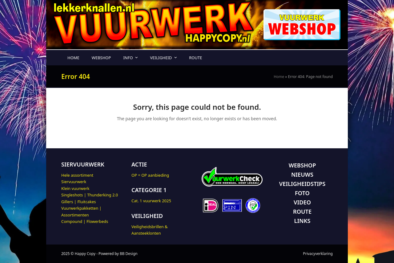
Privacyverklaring (318, 253)
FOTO (302, 193)
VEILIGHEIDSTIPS (302, 183)
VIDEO (302, 202)
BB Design (129, 253)
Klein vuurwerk (75, 188)
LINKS (302, 220)
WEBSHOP (302, 165)
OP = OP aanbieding (150, 175)
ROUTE (302, 211)
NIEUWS (302, 174)
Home (279, 76)
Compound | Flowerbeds (84, 221)
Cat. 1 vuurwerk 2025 (151, 200)
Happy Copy (85, 253)
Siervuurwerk (73, 181)
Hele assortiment (77, 175)
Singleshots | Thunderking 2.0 (89, 195)
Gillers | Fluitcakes (78, 201)
